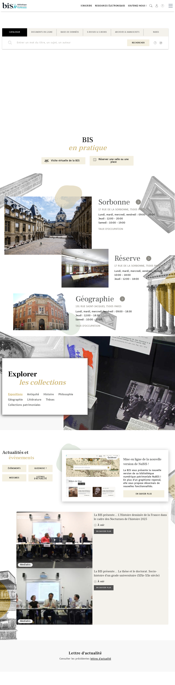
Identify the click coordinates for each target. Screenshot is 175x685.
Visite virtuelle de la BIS (61, 161)
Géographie (36, 400)
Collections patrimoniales (39, 405)
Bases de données (70, 33)
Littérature (56, 400)
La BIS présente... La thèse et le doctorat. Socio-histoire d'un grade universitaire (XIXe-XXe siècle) (127, 573)
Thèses (12, 405)
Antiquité (34, 395)
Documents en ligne (41, 33)
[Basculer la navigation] (170, 6)
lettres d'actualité (100, 659)
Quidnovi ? (40, 469)
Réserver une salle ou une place (110, 161)
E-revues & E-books (97, 33)
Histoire (51, 395)
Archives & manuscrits (127, 33)
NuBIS (156, 33)
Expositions (15, 395)
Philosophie (15, 400)
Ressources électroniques (110, 6)
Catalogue (14, 33)
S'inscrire (86, 6)
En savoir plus (144, 494)
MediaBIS (14, 478)
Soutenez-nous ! (137, 6)
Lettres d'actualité (40, 478)
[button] (150, 6)
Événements (14, 469)
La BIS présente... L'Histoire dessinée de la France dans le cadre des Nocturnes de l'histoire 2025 (130, 517)
